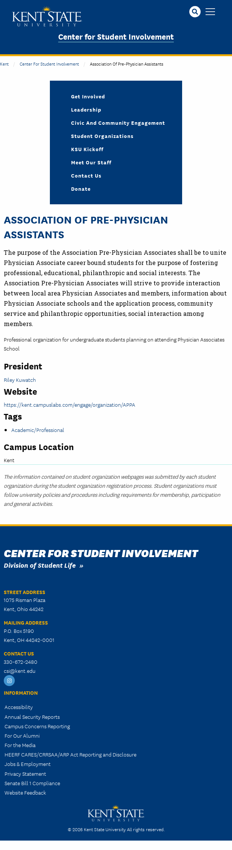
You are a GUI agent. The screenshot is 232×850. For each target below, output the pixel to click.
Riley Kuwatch (20, 379)
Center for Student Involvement (116, 36)
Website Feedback (25, 792)
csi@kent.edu (20, 670)
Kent (4, 63)
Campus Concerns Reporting (37, 726)
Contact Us (86, 175)
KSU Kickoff (87, 148)
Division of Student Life (40, 565)
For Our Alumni (22, 735)
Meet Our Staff (91, 162)
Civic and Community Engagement (118, 122)
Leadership (86, 109)
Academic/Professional (37, 430)
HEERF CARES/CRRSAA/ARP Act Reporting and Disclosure (70, 754)
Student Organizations (102, 135)
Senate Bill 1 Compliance (32, 783)
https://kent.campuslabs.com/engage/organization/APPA (69, 404)
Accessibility (19, 707)
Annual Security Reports (32, 716)
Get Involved (88, 96)
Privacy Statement (25, 773)
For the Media (20, 745)
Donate (81, 188)
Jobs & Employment (28, 764)
